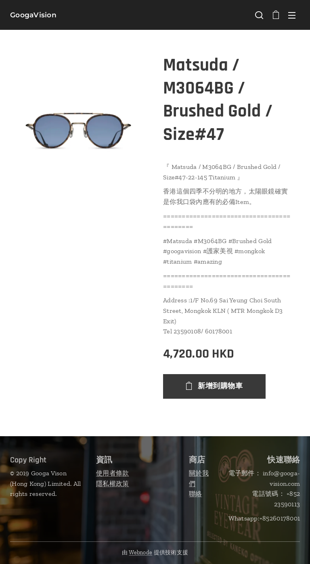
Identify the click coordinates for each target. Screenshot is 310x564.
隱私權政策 (112, 483)
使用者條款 (112, 473)
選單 (291, 15)
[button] (259, 15)
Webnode (140, 552)
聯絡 (195, 493)
